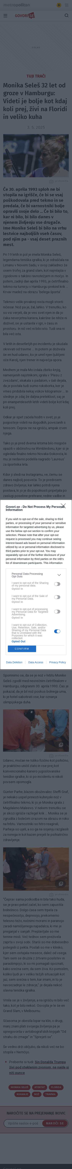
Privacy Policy (57, 662)
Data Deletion (14, 662)
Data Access (35, 662)
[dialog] (36, 585)
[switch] (57, 584)
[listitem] (36, 575)
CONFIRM (22, 648)
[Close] (64, 507)
